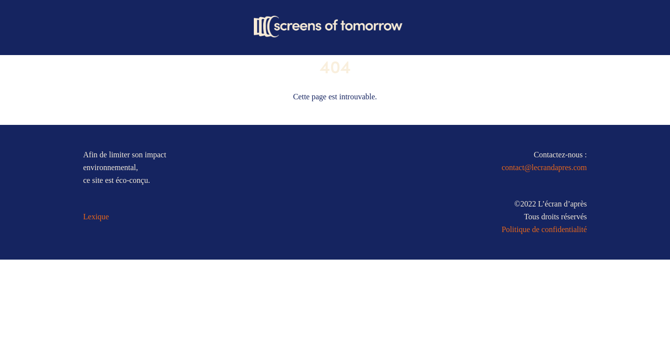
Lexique (96, 216)
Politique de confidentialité (544, 229)
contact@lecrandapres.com (544, 167)
